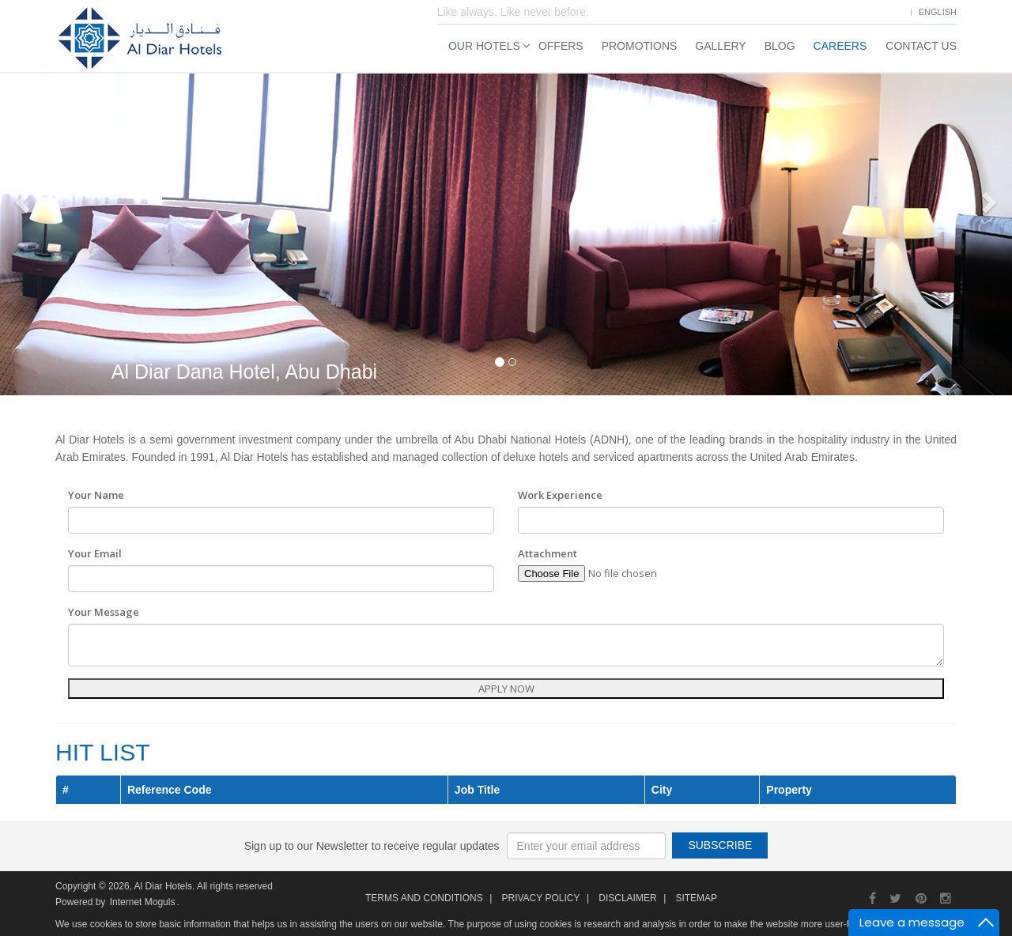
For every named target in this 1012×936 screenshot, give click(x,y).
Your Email (95, 553)
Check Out (830, 180)
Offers (560, 46)
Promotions (640, 46)
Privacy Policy (540, 898)
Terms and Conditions (424, 898)
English (938, 12)
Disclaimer (627, 898)
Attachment (547, 553)
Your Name (96, 495)
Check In (707, 180)
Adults (781, 238)
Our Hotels (484, 46)
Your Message (103, 612)
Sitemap (696, 898)
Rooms (703, 238)
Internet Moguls (143, 902)
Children (865, 238)
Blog (780, 46)
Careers (840, 46)
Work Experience (560, 495)
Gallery (720, 46)
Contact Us (921, 46)
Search (801, 336)
